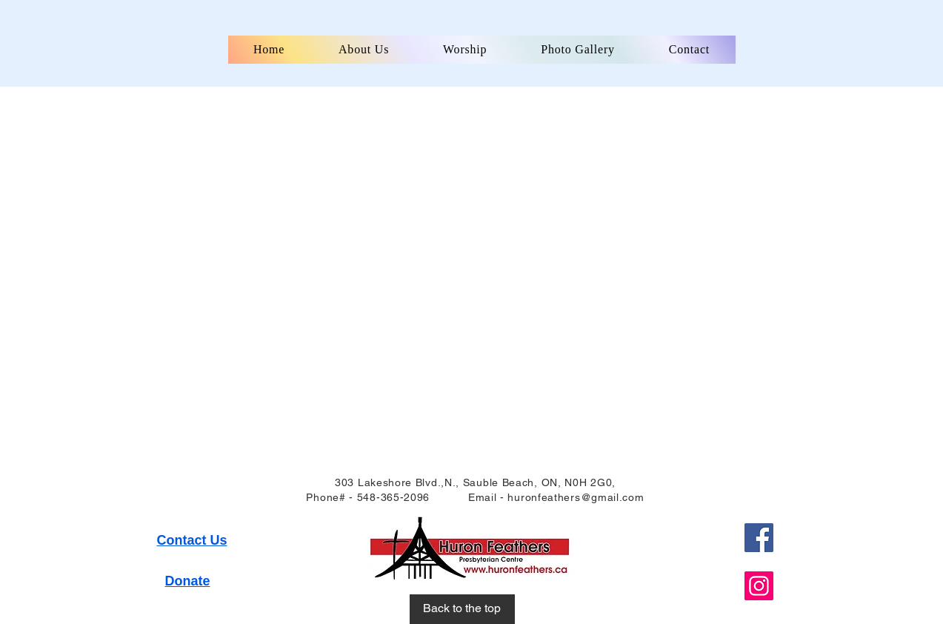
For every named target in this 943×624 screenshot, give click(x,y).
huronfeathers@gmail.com (575, 497)
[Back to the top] (462, 609)
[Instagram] (758, 585)
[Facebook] (758, 537)
